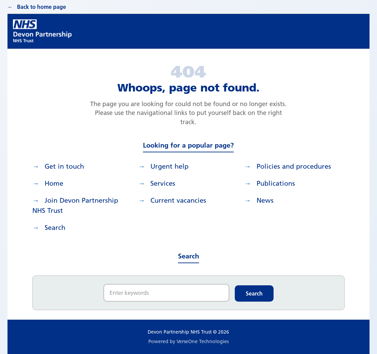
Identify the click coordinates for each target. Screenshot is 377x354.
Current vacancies (178, 200)
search (55, 227)
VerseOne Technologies (203, 341)
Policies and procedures (294, 166)
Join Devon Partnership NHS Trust (75, 205)
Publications (276, 183)
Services (162, 183)
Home (54, 183)
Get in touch (64, 166)
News (265, 200)
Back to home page (41, 6)
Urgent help (169, 166)
